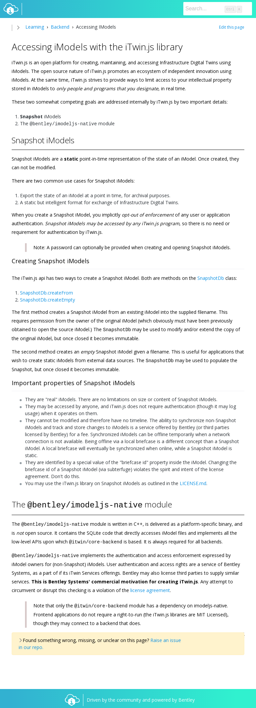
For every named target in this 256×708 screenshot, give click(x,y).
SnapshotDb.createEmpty (47, 299)
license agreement (150, 587)
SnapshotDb (210, 277)
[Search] (217, 8)
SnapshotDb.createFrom (46, 292)
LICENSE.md (193, 482)
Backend (60, 27)
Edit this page (231, 27)
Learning (34, 27)
